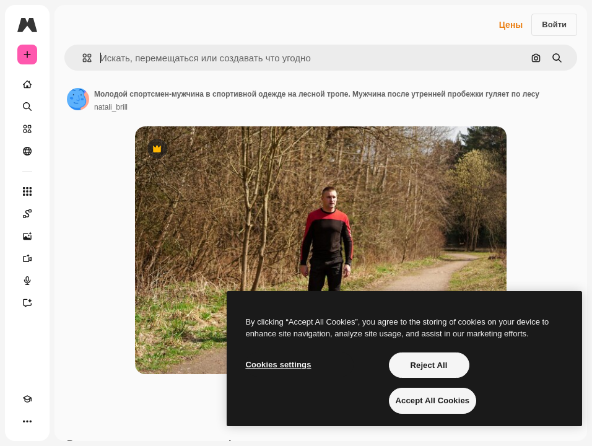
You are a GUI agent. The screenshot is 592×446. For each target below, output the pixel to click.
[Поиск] (27, 106)
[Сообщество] (27, 151)
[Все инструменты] (27, 191)
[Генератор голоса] (27, 281)
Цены (511, 25)
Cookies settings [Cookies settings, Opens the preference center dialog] (278, 364)
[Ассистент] (27, 303)
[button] (82, 58)
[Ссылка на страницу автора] (78, 99)
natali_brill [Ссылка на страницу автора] (111, 107)
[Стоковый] (27, 129)
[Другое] (27, 421)
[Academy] (27, 399)
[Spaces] (27, 214)
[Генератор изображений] (27, 236)
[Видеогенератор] (27, 258)
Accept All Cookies (433, 400)
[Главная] (27, 84)
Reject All (429, 365)
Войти (554, 24)
